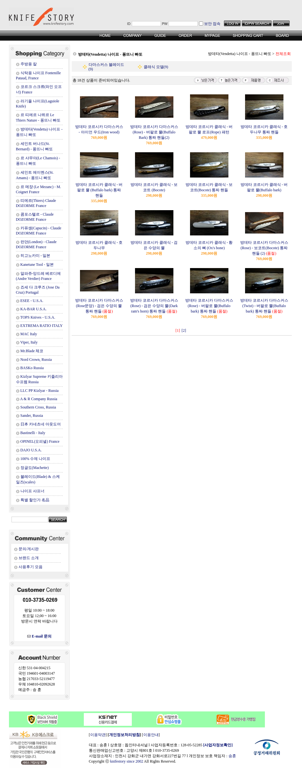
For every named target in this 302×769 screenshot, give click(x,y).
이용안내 (151, 735)
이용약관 (98, 735)
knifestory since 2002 (126, 761)
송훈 (232, 756)
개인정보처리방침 (124, 735)
